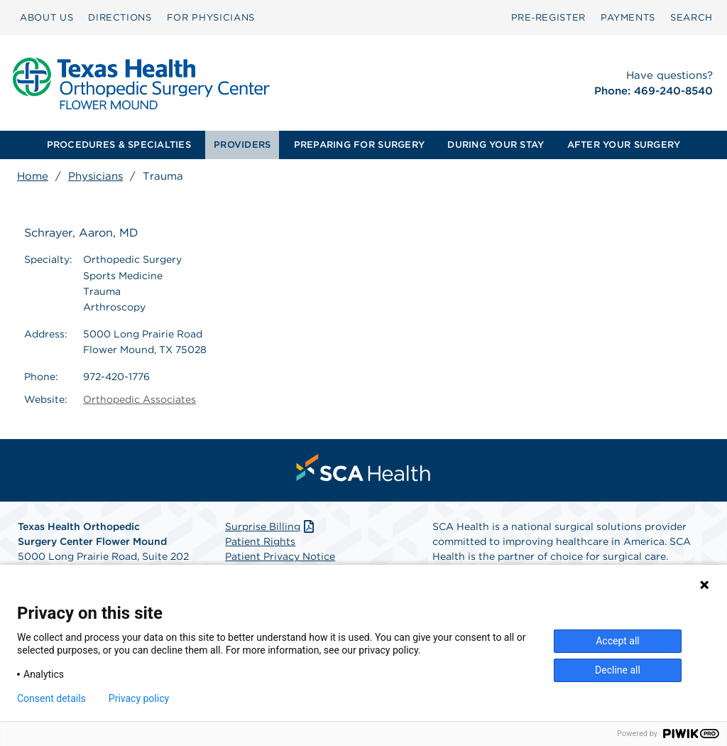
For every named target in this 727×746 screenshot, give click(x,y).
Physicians (95, 176)
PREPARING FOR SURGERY (359, 144)
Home (32, 176)
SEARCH (691, 17)
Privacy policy (139, 698)
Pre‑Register (548, 17)
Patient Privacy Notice (280, 556)
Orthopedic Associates (139, 399)
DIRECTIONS (120, 17)
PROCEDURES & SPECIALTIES (119, 144)
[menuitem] (46, 18)
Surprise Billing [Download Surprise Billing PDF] (271, 526)
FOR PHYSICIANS (211, 17)
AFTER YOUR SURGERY (624, 144)
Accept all (618, 641)
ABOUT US (46, 17)
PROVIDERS (242, 144)
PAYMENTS (628, 17)
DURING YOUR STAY (495, 144)
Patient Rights (260, 541)
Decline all (617, 670)
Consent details (51, 698)
